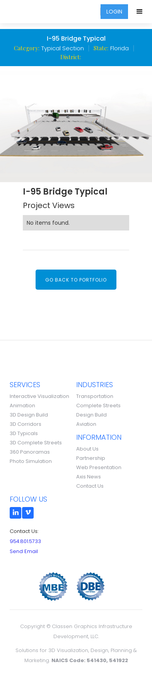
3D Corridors (25, 424)
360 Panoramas (30, 452)
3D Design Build (29, 414)
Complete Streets (98, 405)
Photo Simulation (31, 461)
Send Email (24, 551)
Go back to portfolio (76, 280)
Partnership (90, 458)
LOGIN (114, 11)
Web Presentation (98, 467)
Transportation (94, 396)
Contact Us (90, 486)
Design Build (91, 414)
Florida (119, 48)
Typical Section (62, 48)
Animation (22, 405)
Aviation (86, 424)
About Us (87, 448)
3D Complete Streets (36, 442)
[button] (140, 11)
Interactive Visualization (39, 396)
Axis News (88, 476)
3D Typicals (24, 433)
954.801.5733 (25, 541)
